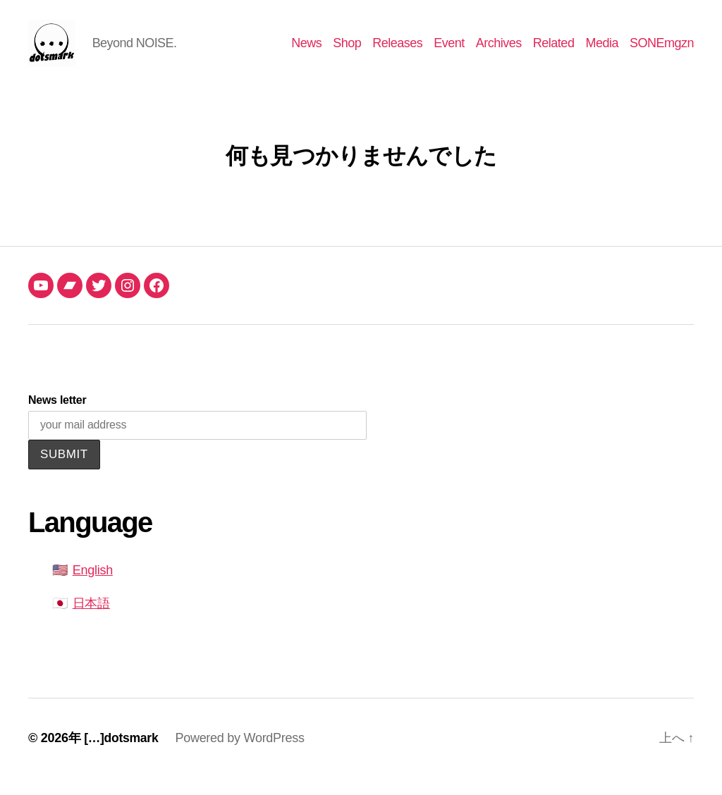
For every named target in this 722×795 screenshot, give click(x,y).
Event (449, 51)
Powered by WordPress (241, 755)
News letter (57, 416)
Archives (499, 51)
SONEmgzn (662, 51)
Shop (347, 51)
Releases (397, 51)
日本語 (91, 620)
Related (554, 51)
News (306, 51)
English (93, 587)
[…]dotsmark (122, 755)
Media (601, 51)
